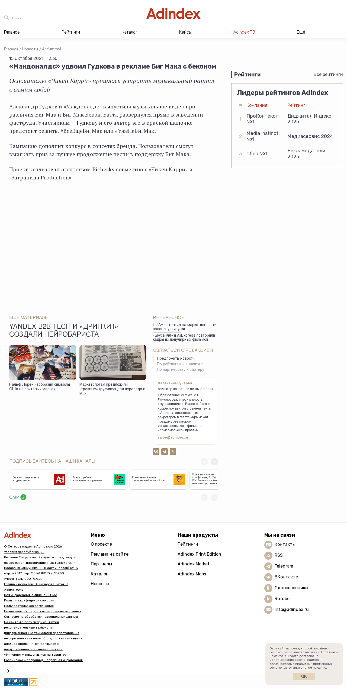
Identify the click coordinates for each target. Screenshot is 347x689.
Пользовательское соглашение (29, 606)
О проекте (101, 544)
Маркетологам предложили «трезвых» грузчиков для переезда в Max (112, 389)
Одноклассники (291, 587)
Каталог (99, 574)
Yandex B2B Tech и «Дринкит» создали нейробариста (63, 331)
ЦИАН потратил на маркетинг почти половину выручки (184, 327)
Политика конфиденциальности (29, 600)
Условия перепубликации (24, 552)
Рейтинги (188, 544)
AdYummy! (51, 49)
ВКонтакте (286, 576)
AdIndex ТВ (244, 32)
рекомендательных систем (291, 667)
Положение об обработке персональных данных (42, 611)
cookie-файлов (307, 660)
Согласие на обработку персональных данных (41, 617)
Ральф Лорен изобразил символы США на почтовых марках (39, 387)
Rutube (282, 598)
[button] (214, 461)
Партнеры (101, 563)
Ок (304, 676)
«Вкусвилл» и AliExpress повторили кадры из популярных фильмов (184, 338)
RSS (279, 555)
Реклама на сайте (109, 554)
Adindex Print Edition (199, 554)
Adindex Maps (192, 574)
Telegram (284, 566)
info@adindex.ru (292, 609)
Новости (30, 49)
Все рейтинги (328, 74)
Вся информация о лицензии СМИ (30, 595)
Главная (11, 49)
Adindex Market (194, 563)
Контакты (285, 544)
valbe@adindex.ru (173, 437)
